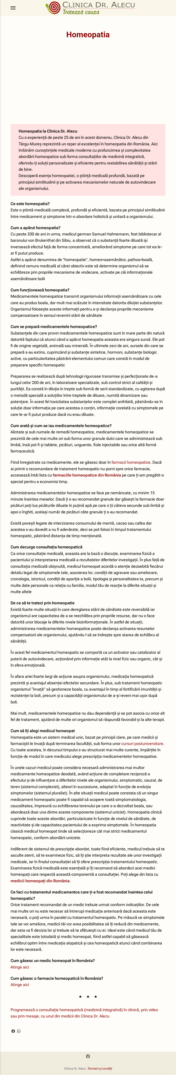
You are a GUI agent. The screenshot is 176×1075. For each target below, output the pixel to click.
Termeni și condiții (100, 1068)
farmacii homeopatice (131, 462)
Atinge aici (20, 967)
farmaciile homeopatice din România (87, 475)
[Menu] (13, 8)
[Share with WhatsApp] (19, 1030)
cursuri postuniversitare (142, 743)
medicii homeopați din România (40, 881)
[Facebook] (88, 1057)
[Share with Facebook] (13, 1030)
